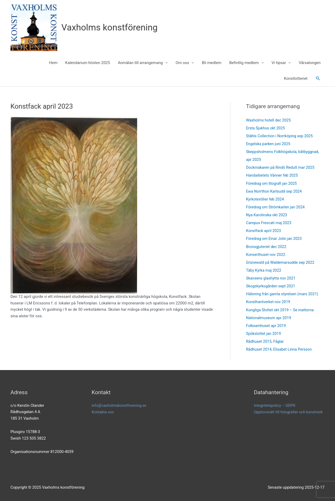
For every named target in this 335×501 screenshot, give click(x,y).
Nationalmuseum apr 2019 (269, 317)
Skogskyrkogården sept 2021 (271, 285)
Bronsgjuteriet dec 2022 (267, 246)
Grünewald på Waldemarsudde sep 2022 (281, 262)
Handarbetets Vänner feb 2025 (272, 175)
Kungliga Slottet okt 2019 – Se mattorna (281, 309)
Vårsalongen (310, 63)
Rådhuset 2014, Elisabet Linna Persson (280, 348)
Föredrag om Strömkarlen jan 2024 (276, 207)
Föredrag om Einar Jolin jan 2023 (275, 238)
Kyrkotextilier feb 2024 (265, 199)
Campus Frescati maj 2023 (269, 222)
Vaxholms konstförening (111, 27)
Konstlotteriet (296, 78)
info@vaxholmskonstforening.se (120, 404)
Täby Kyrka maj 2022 (264, 270)
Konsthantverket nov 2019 (269, 301)
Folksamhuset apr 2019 (266, 325)
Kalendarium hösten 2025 (87, 63)
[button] (318, 78)
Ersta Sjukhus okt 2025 (266, 128)
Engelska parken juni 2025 (269, 144)
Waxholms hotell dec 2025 (269, 120)
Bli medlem (211, 63)
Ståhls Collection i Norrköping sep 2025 (280, 136)
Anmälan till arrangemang (140, 63)
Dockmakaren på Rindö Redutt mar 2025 (281, 167)
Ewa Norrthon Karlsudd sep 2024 (275, 191)
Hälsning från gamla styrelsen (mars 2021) (283, 293)
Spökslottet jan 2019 (264, 333)
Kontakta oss (103, 411)
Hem (53, 63)
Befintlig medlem (244, 63)
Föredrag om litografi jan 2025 (272, 183)
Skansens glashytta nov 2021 (271, 278)
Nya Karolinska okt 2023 (267, 215)
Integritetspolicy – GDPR (275, 404)
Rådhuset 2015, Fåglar (265, 341)
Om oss (182, 63)
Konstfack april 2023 (264, 230)
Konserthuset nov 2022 (266, 254)
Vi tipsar (279, 63)
